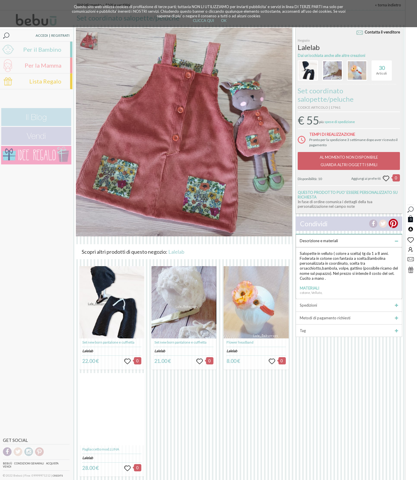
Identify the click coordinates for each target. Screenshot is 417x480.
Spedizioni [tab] (349, 305)
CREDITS (58, 475)
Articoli (381, 67)
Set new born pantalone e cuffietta (108, 342)
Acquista (52, 463)
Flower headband (239, 342)
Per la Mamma (43, 65)
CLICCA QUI (203, 20)
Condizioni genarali (29, 463)
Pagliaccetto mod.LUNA (100, 449)
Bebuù (7, 463)
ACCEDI (42, 35)
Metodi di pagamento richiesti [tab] (349, 318)
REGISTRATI (60, 35)
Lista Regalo (45, 81)
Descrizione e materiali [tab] (349, 240)
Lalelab (176, 252)
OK (223, 20)
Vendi (7, 466)
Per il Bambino (42, 49)
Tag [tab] (349, 330)
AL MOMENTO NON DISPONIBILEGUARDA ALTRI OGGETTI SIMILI (349, 161)
